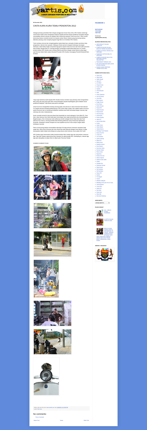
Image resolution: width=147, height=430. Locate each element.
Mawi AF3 (98, 140)
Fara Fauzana (100, 113)
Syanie (98, 175)
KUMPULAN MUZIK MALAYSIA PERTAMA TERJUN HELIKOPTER (104, 59)
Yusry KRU (99, 186)
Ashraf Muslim (100, 90)
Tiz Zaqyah (99, 176)
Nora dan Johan (100, 148)
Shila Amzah (99, 167)
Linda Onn (99, 134)
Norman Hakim (100, 150)
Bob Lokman (99, 100)
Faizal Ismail (99, 111)
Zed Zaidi (98, 190)
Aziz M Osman (100, 96)
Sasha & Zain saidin (101, 159)
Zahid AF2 (99, 188)
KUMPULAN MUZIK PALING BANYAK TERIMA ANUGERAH (104, 48)
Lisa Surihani (99, 136)
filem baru (40, 409)
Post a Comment (40, 417)
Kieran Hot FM (100, 133)
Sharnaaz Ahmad (100, 165)
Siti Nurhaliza (99, 171)
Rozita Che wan (100, 155)
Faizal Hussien (100, 110)
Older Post (86, 420)
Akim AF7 (98, 81)
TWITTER (97, 32)
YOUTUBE (98, 31)
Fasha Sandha (100, 117)
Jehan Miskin (99, 127)
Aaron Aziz (99, 75)
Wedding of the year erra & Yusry (104, 182)
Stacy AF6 (99, 173)
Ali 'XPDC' (99, 83)
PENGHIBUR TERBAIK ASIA (103, 62)
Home (61, 420)
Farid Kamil (99, 115)
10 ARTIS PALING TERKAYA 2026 (108, 220)
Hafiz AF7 (98, 119)
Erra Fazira (99, 104)
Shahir (98, 161)
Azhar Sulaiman (100, 94)
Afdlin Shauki (99, 79)
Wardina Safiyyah (100, 180)
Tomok (98, 178)
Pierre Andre (99, 152)
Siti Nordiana (99, 169)
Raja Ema (98, 154)
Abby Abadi (99, 77)
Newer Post (36, 420)
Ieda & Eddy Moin (100, 121)
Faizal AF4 (99, 108)
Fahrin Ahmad (100, 106)
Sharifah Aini (99, 163)
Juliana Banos (100, 129)
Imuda (98, 123)
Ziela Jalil (98, 194)
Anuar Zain (99, 87)
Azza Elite (98, 98)
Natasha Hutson (100, 144)
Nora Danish (99, 146)
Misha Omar (99, 142)
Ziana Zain (99, 192)
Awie (97, 92)
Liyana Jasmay (100, 138)
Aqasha (98, 88)
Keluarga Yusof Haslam (102, 131)
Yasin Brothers (100, 184)
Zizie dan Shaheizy (101, 196)
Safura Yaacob (100, 157)
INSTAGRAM (98, 29)
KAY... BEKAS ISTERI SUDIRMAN (107, 212)
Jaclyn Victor (99, 125)
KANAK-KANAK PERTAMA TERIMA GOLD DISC (103, 67)
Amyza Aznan (99, 85)
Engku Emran (99, 102)
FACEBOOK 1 (100, 23)
